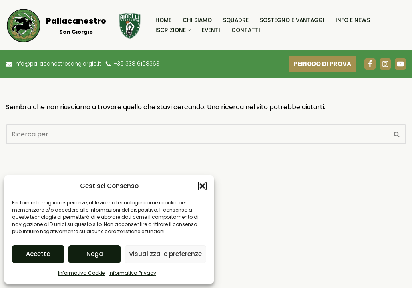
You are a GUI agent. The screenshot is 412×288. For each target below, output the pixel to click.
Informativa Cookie (81, 273)
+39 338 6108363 (136, 64)
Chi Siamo (197, 20)
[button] (202, 186)
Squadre (236, 20)
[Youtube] (400, 64)
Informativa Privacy (132, 273)
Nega (94, 254)
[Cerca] (197, 134)
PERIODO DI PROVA (322, 64)
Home (163, 20)
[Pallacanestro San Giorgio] (56, 25)
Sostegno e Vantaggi (292, 20)
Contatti (245, 30)
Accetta (38, 254)
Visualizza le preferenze (165, 254)
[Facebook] (370, 64)
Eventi (211, 30)
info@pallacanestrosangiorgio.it (57, 64)
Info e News (353, 20)
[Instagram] (385, 64)
